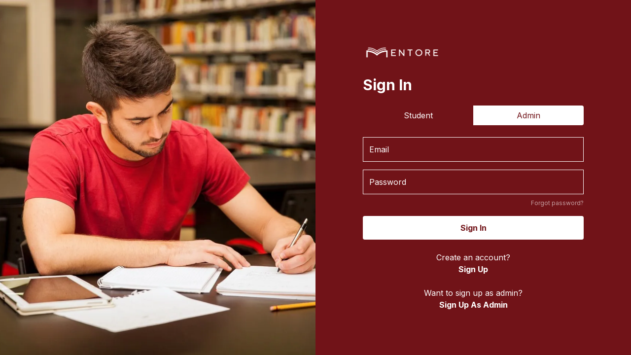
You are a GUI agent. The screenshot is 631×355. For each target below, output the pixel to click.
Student (418, 115)
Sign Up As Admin (473, 305)
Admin (528, 115)
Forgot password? (557, 203)
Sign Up (473, 269)
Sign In (473, 228)
